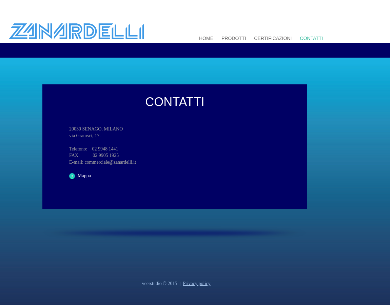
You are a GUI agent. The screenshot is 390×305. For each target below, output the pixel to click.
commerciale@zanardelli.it (109, 162)
